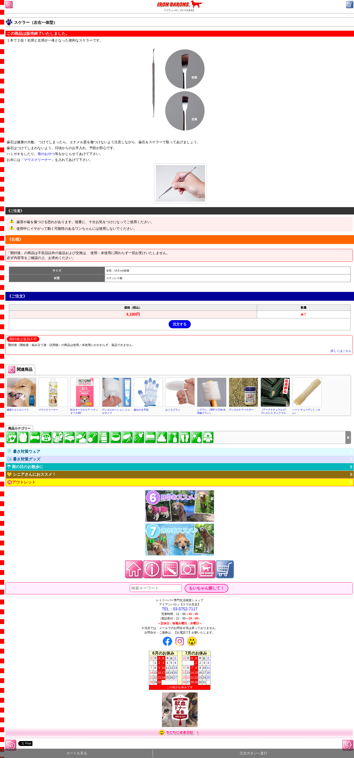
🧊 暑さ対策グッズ (23, 459)
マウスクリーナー (37, 160)
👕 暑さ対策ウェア (23, 451)
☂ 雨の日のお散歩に (25, 467)
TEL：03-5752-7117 (180, 609)
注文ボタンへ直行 (253, 753)
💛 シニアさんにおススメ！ (31, 474)
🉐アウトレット (21, 482)
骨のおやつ (46, 154)
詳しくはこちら (341, 351)
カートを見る (76, 753)
